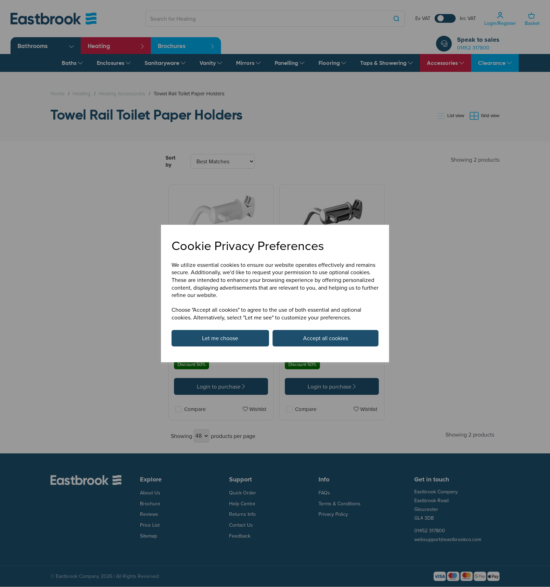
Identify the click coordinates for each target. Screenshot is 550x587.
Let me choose (220, 338)
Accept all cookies (325, 338)
